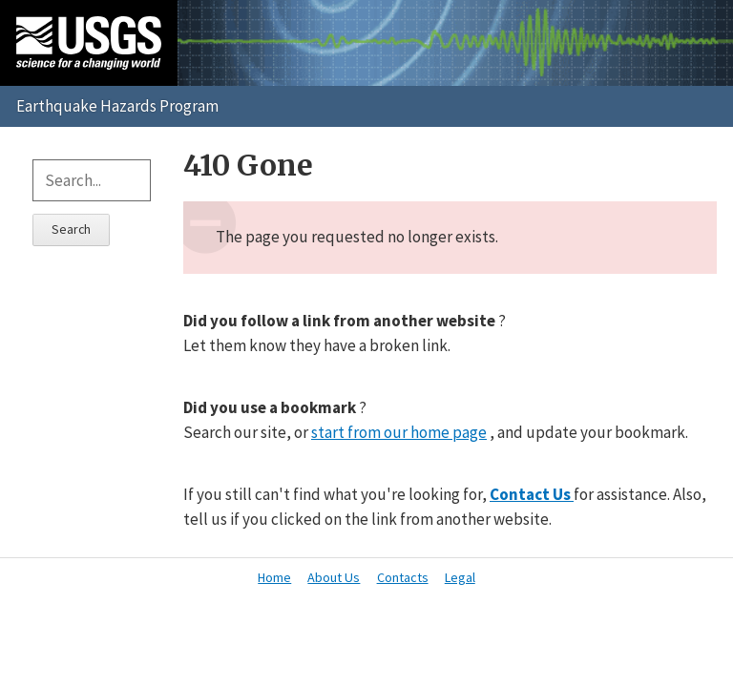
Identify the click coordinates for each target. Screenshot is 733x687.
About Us (333, 577)
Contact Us (532, 494)
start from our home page (399, 432)
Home (274, 577)
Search (71, 229)
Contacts (403, 577)
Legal (460, 577)
